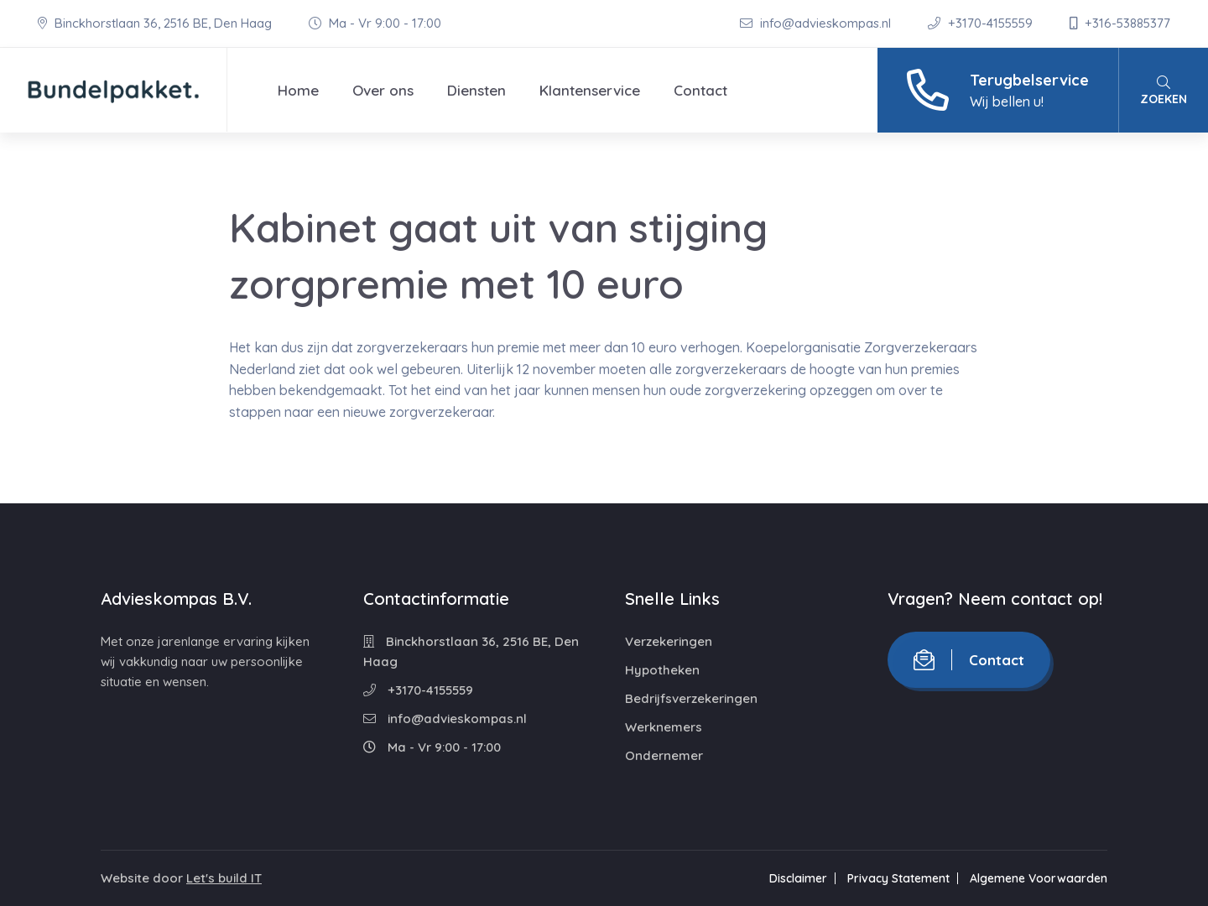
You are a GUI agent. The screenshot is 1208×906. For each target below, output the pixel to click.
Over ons (383, 90)
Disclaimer (798, 878)
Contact (700, 90)
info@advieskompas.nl (817, 23)
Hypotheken (662, 670)
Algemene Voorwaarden (1038, 878)
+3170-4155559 (982, 23)
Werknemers (663, 727)
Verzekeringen (668, 641)
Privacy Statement (898, 878)
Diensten (476, 90)
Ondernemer (664, 755)
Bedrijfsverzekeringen (691, 698)
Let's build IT (224, 878)
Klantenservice (589, 90)
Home (298, 90)
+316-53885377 (1120, 23)
